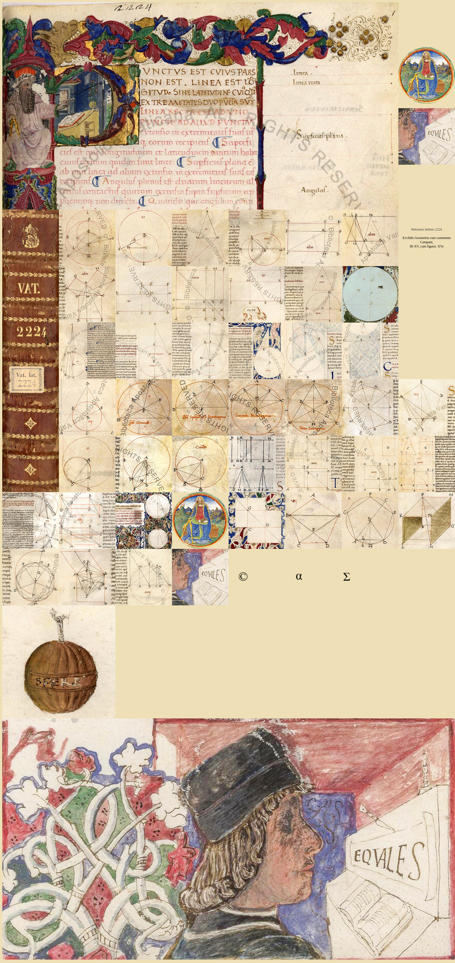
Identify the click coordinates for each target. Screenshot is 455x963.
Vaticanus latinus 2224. (427, 229)
